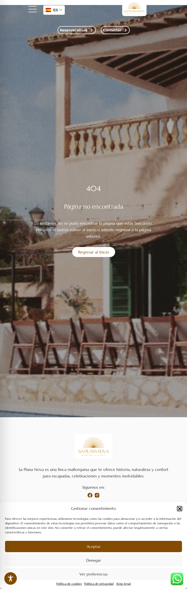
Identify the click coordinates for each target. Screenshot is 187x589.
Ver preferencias (93, 574)
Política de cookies (69, 583)
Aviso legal (123, 583)
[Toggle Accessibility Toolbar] (10, 578)
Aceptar (94, 546)
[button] (179, 508)
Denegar (93, 560)
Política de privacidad (99, 583)
